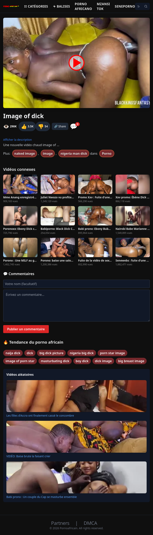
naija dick (13, 353)
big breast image (131, 361)
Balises (61, 6)
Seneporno (125, 6)
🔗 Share (60, 126)
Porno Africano (83, 6)
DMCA (90, 523)
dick (30, 353)
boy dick (82, 361)
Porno (107, 153)
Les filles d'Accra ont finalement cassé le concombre (40, 415)
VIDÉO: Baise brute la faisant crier (28, 456)
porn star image (112, 353)
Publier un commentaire (26, 329)
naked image (24, 153)
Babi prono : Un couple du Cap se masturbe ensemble (41, 497)
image (48, 153)
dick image (103, 361)
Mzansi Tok (103, 6)
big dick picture (51, 353)
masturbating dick (55, 361)
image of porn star (20, 361)
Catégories (36, 6)
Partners (61, 523)
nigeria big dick (82, 353)
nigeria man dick (74, 153)
